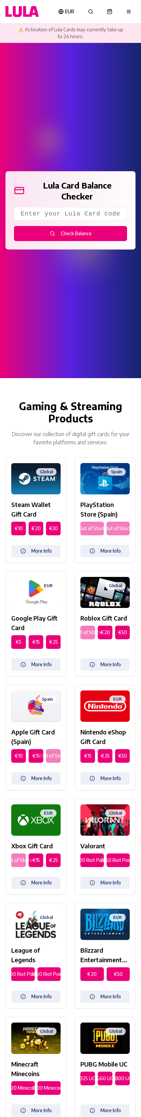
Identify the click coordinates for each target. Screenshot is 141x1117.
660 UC (105, 1078)
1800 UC (122, 1078)
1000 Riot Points (92, 860)
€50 (122, 632)
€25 (53, 642)
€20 (36, 528)
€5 (18, 642)
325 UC (87, 1078)
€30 (53, 528)
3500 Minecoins (49, 1088)
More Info (36, 551)
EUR (66, 11)
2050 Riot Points (118, 860)
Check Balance (71, 233)
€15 (36, 642)
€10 (19, 528)
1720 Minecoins (23, 1088)
